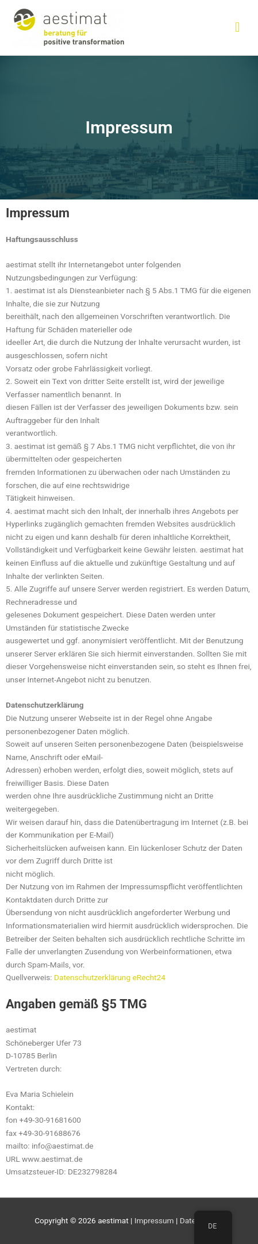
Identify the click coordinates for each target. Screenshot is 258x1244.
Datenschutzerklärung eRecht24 (109, 977)
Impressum (154, 1220)
